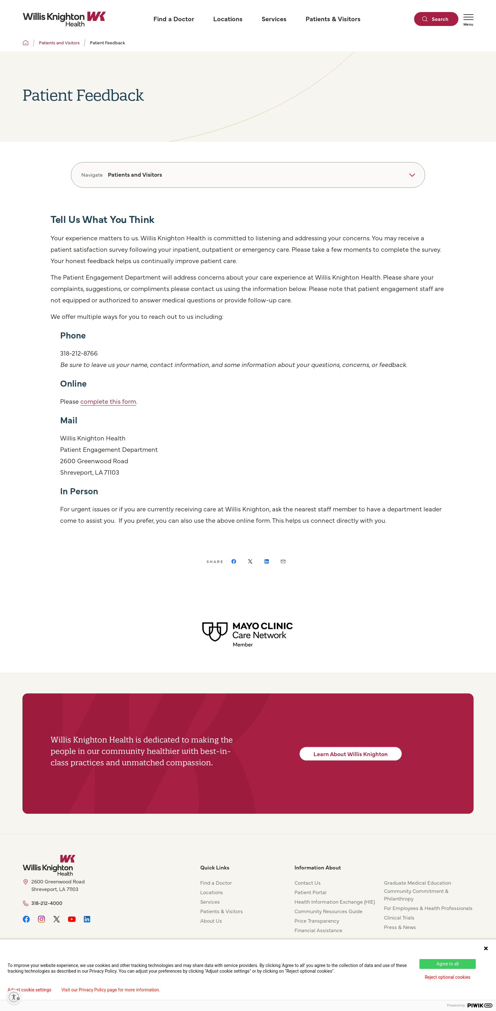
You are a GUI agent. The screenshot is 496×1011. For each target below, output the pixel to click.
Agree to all (448, 963)
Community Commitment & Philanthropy (416, 894)
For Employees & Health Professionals (428, 907)
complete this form (108, 401)
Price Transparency (316, 920)
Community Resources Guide (328, 910)
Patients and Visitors (59, 42)
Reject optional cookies (448, 977)
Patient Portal (310, 891)
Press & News (400, 926)
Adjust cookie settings (29, 989)
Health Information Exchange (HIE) (334, 901)
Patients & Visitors (221, 910)
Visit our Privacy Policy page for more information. (110, 989)
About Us (211, 920)
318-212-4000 (46, 902)
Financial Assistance (318, 929)
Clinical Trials (399, 917)
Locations (211, 891)
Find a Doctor (216, 882)
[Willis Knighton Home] (64, 19)
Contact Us (307, 882)
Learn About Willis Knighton (350, 754)
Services (210, 901)
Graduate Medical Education (417, 882)
